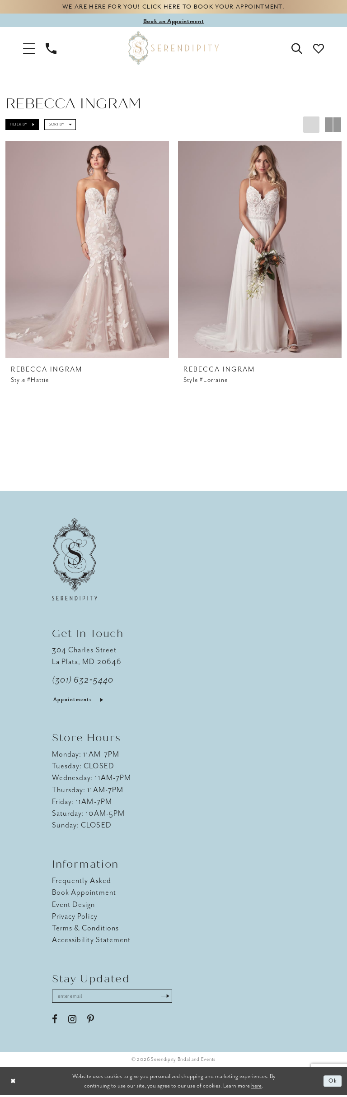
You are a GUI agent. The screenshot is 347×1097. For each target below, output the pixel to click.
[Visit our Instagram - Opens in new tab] (72, 1021)
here (256, 1087)
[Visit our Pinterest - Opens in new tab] (90, 1021)
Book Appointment (84, 894)
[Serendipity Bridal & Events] (173, 49)
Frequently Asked (81, 882)
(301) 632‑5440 (83, 681)
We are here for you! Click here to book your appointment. (173, 7)
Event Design (73, 906)
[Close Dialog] (13, 1083)
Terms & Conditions (85, 929)
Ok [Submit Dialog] (333, 1083)
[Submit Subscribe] (171, 998)
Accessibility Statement (91, 941)
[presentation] (87, 250)
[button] (29, 48)
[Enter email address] (115, 998)
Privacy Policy (75, 917)
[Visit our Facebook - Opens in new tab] (54, 1021)
